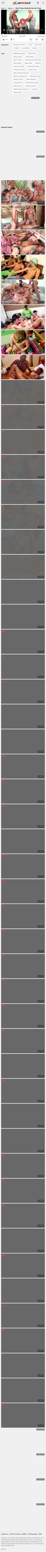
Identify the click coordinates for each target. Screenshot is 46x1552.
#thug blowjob (33, 66)
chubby (16, 48)
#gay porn (29, 57)
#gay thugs (17, 60)
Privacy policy (32, 1534)
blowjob (25, 48)
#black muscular (20, 76)
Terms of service (15, 1534)
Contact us (4, 1534)
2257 (40, 1534)
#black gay (17, 57)
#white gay (17, 86)
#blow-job (17, 92)
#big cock (28, 63)
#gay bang (17, 63)
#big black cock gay (21, 89)
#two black (17, 83)
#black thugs (18, 66)
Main (2, 8)
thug (30, 45)
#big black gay (36, 76)
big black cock (19, 45)
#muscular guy (19, 53)
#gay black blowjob (33, 60)
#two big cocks (19, 70)
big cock (38, 45)
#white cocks (30, 86)
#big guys (32, 53)
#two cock (33, 70)
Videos (10, 8)
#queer (35, 89)
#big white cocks (32, 83)
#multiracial (31, 79)
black (34, 48)
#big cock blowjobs (21, 73)
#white (38, 63)
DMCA (24, 1534)
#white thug (18, 79)
